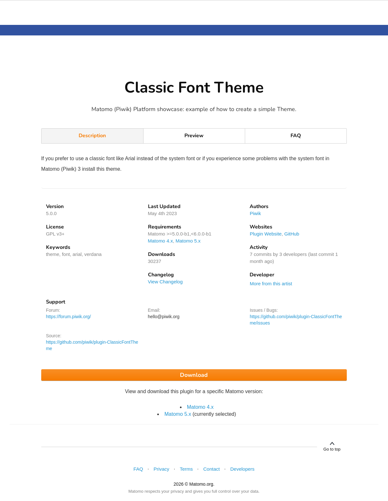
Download (194, 375)
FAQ (296, 135)
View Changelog (165, 281)
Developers (242, 469)
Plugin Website (266, 233)
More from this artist (271, 283)
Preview (194, 135)
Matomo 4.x (160, 240)
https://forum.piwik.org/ (68, 316)
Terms (186, 469)
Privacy (161, 469)
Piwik (255, 213)
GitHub (291, 233)
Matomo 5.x (187, 240)
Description (92, 135)
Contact (211, 469)
